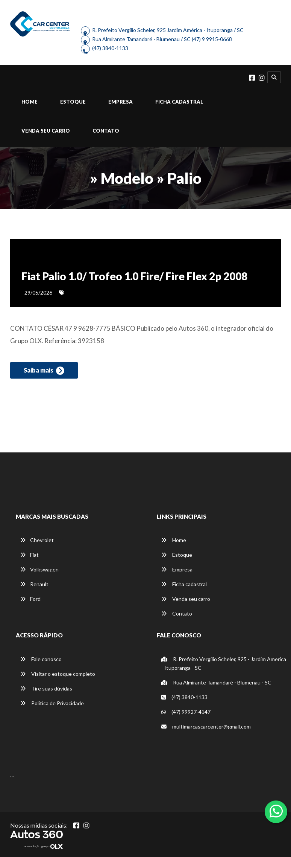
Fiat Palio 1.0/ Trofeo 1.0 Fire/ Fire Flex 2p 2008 (134, 276)
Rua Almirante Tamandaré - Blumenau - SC (216, 682)
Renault (34, 584)
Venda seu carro (45, 131)
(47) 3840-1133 (110, 48)
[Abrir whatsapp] (276, 811)
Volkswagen (39, 569)
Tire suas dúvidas (46, 688)
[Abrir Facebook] (76, 825)
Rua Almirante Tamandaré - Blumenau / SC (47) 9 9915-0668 (162, 39)
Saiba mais (44, 371)
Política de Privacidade (52, 703)
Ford (30, 599)
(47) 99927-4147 (186, 712)
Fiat (29, 554)
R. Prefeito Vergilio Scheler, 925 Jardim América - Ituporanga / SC (168, 30)
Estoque (73, 102)
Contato (105, 131)
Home (29, 102)
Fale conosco (41, 659)
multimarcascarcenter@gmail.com (206, 726)
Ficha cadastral (179, 102)
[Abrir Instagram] (86, 825)
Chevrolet (37, 540)
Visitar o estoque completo (57, 674)
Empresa (120, 102)
